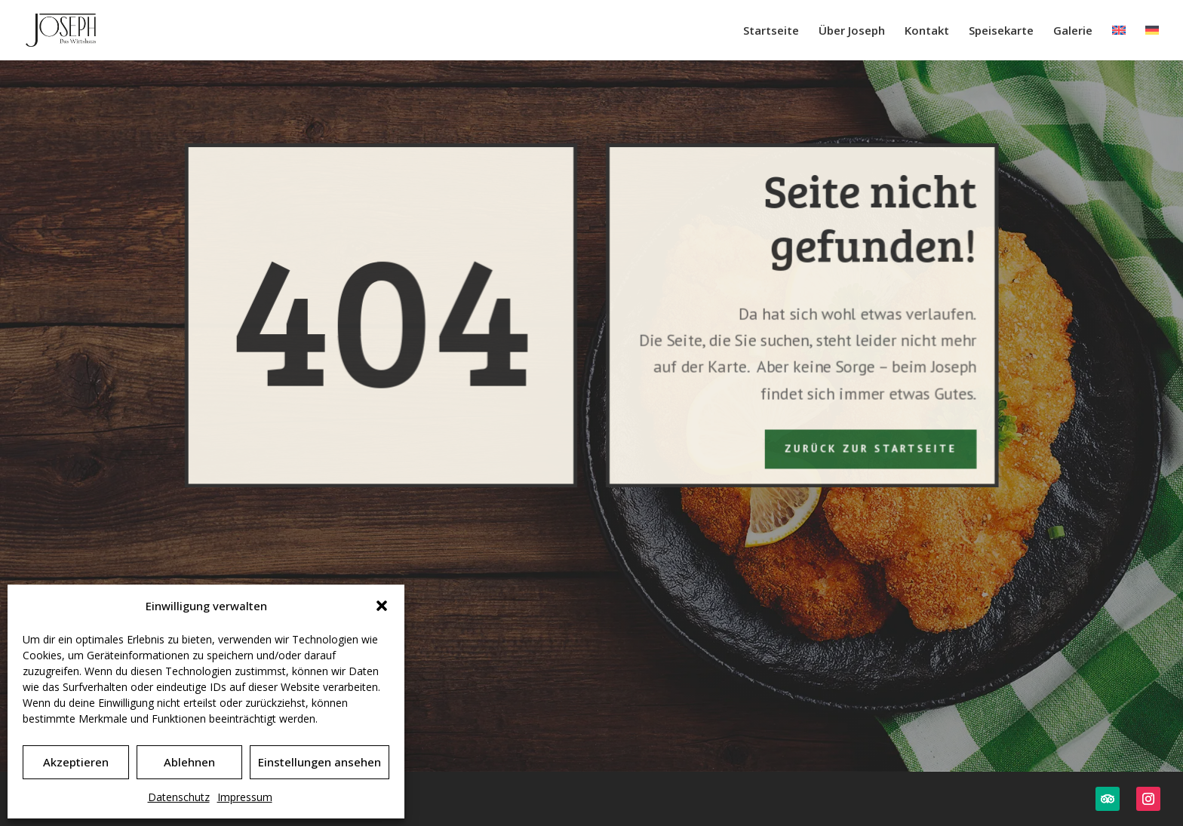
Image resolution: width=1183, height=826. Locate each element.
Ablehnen (189, 761)
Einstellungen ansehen (319, 761)
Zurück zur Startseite (869, 446)
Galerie (1072, 31)
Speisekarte (1001, 31)
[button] (381, 605)
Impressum (244, 797)
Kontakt (927, 31)
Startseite (771, 31)
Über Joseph (852, 31)
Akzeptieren (76, 761)
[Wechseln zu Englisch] (1119, 42)
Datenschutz (179, 797)
